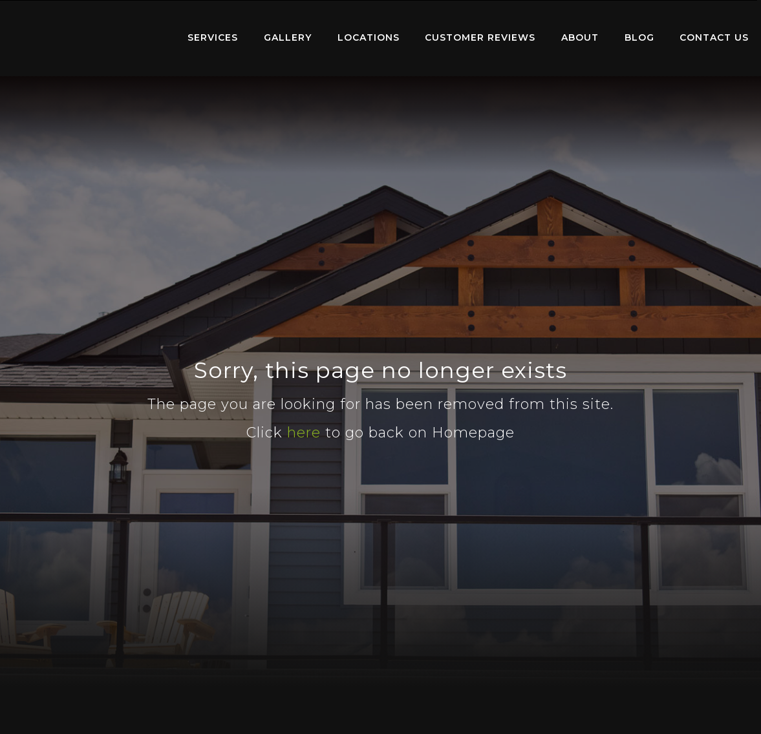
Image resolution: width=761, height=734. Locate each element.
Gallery (288, 37)
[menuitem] (87, 38)
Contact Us (714, 37)
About (580, 37)
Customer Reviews (480, 37)
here (304, 432)
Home (87, 35)
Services (213, 37)
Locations (369, 37)
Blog (639, 37)
